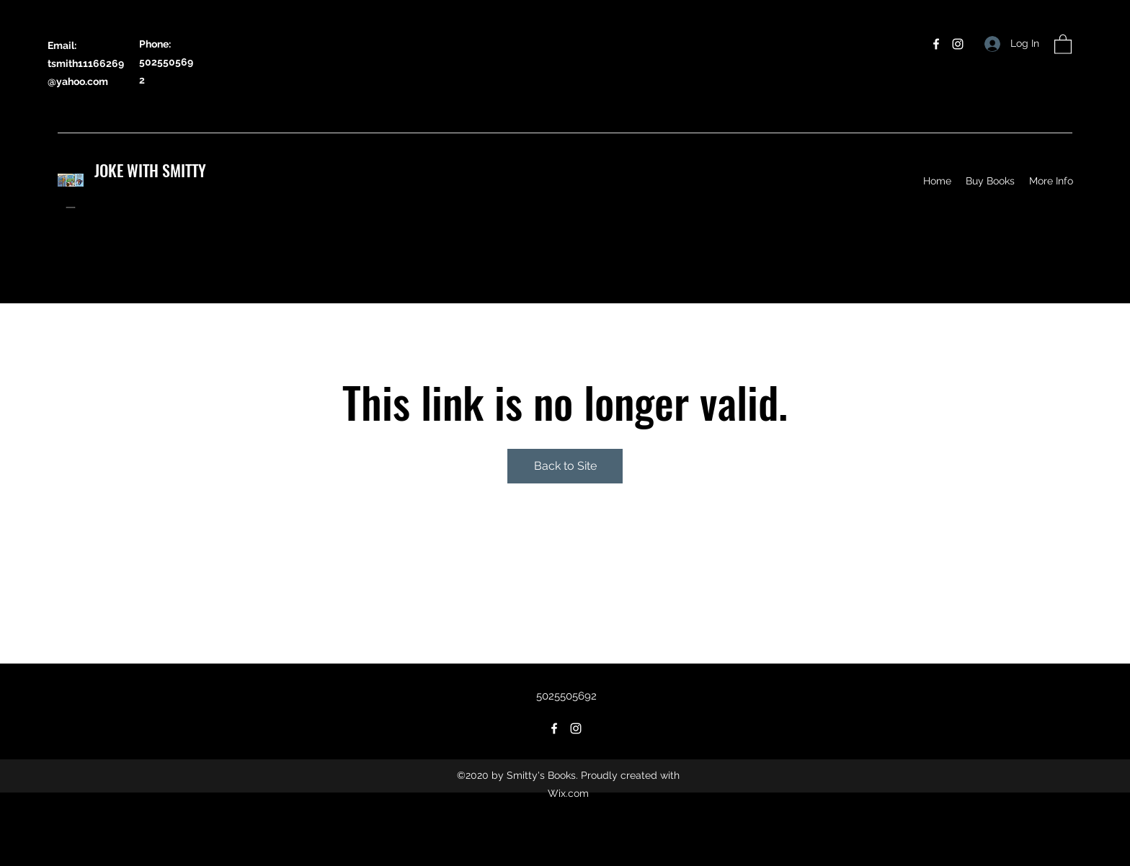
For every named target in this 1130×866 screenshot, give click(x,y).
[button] (1063, 43)
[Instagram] (958, 44)
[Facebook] (936, 44)
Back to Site (565, 466)
